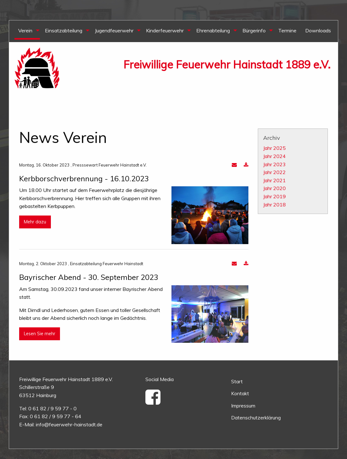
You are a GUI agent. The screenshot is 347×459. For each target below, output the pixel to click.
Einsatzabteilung (63, 30)
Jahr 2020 (274, 188)
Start (237, 381)
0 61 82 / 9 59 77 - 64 (55, 416)
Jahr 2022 (274, 172)
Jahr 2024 (274, 156)
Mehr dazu (35, 222)
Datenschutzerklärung (256, 417)
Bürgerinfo (254, 30)
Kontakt (240, 393)
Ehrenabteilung (213, 30)
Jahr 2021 (274, 180)
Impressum (243, 405)
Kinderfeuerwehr (165, 30)
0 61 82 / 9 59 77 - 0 (52, 408)
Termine (287, 30)
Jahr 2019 (274, 196)
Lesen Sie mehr (39, 333)
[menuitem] (27, 31)
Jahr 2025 (274, 148)
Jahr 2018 (274, 204)
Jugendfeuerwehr (114, 30)
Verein (25, 30)
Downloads (318, 30)
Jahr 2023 (274, 164)
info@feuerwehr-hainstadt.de (69, 424)
